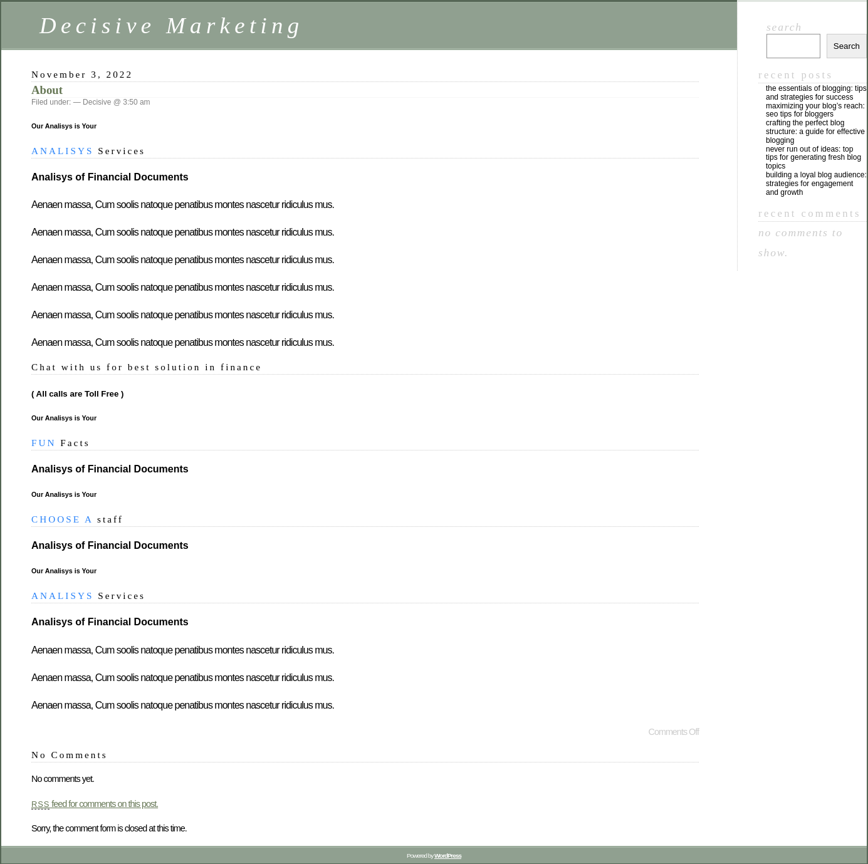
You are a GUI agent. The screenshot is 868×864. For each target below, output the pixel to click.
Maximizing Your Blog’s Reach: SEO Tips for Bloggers (815, 110)
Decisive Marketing (171, 25)
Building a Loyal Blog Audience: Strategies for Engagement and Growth (816, 183)
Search (784, 27)
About (47, 89)
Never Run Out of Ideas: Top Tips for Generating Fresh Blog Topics (813, 158)
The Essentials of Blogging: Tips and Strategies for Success (816, 92)
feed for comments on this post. (94, 804)
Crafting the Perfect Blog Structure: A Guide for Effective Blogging (815, 131)
